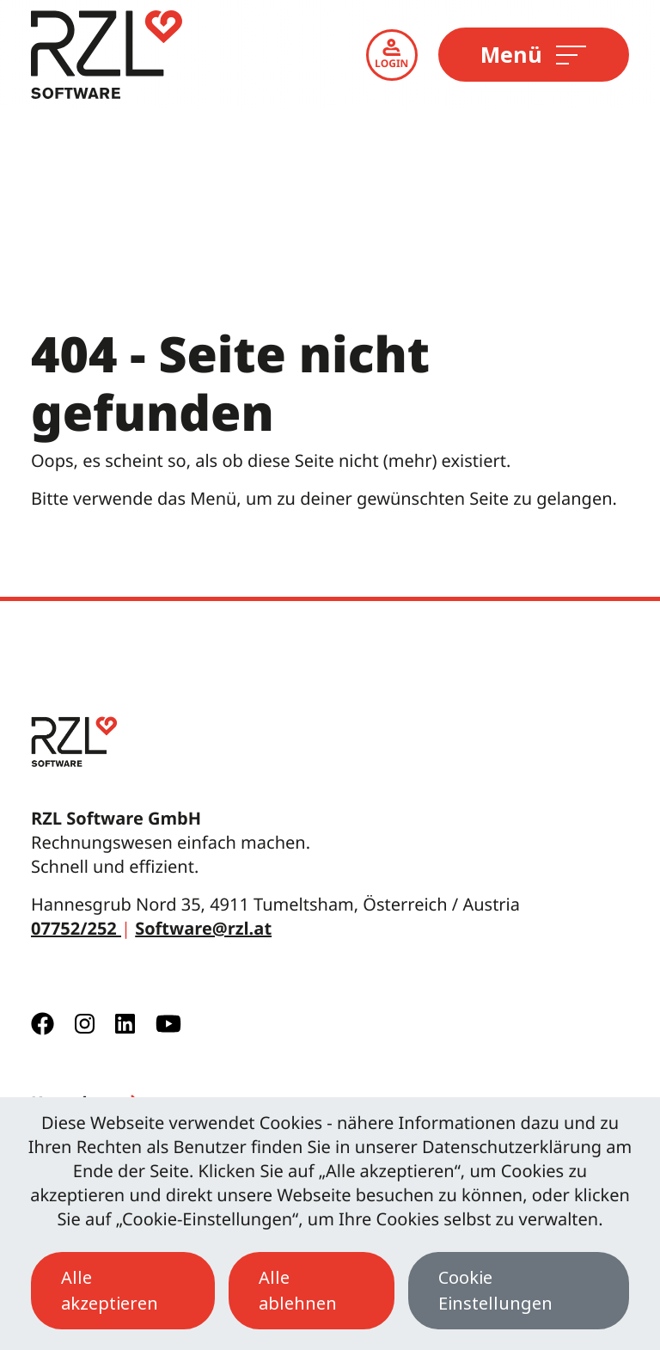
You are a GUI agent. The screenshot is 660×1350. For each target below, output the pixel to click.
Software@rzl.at (203, 928)
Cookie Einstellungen (495, 1290)
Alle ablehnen (298, 1290)
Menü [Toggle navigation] (532, 54)
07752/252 (76, 928)
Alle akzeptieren (109, 1290)
